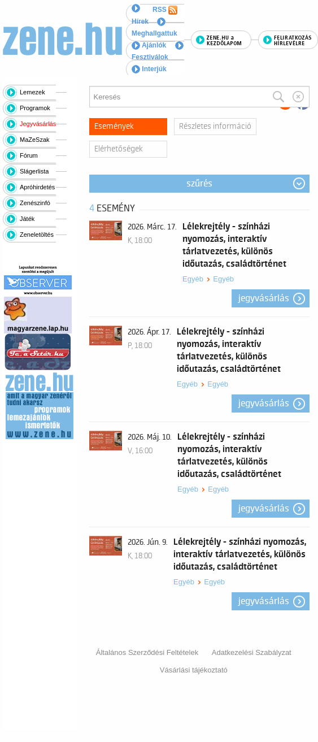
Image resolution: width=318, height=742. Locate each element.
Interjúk (149, 69)
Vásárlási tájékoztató (194, 670)
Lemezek (32, 92)
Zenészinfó (35, 202)
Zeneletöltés (37, 234)
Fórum (29, 155)
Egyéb (192, 279)
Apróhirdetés (37, 187)
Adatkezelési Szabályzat (251, 652)
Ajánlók (149, 45)
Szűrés (199, 184)
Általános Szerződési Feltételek (147, 652)
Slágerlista (34, 171)
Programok (35, 108)
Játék (27, 218)
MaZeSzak (35, 139)
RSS (165, 10)
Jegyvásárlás (38, 123)
